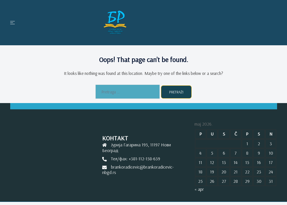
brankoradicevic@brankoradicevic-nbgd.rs (138, 169)
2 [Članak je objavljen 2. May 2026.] (259, 143)
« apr (199, 189)
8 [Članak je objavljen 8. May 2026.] (247, 153)
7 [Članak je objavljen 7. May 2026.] (235, 153)
